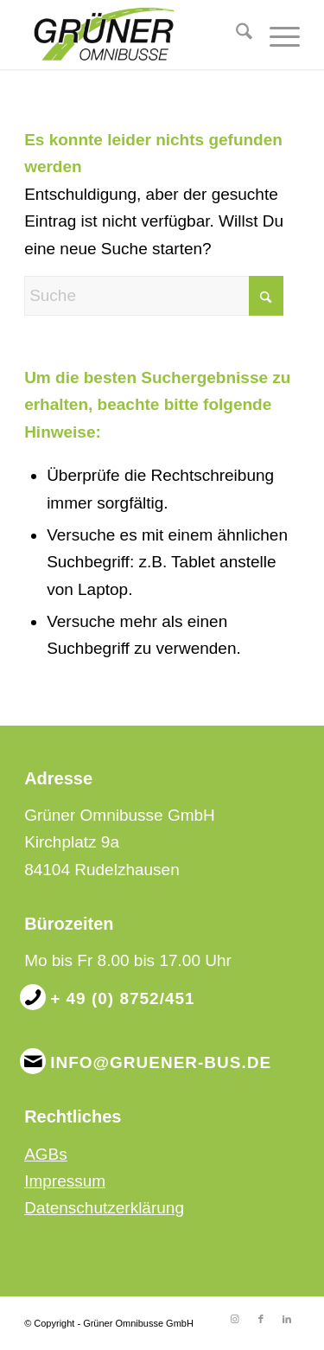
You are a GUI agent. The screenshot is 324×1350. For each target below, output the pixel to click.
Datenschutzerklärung (104, 1208)
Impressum (64, 1181)
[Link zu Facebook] (261, 1319)
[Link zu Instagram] (235, 1319)
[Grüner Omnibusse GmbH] (134, 34)
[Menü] (276, 34)
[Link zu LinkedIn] (287, 1319)
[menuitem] (235, 34)
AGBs (45, 1154)
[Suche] (235, 34)
